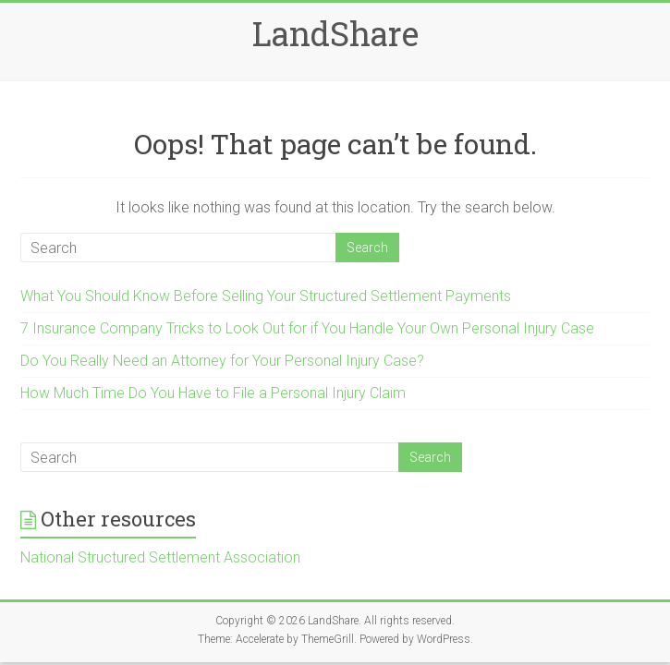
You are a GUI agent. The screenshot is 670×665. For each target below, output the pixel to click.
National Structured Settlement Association (160, 557)
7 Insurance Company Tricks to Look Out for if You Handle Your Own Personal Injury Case (307, 328)
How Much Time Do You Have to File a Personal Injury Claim (213, 393)
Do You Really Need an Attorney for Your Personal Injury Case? (222, 360)
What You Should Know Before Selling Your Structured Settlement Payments (265, 296)
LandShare (335, 33)
